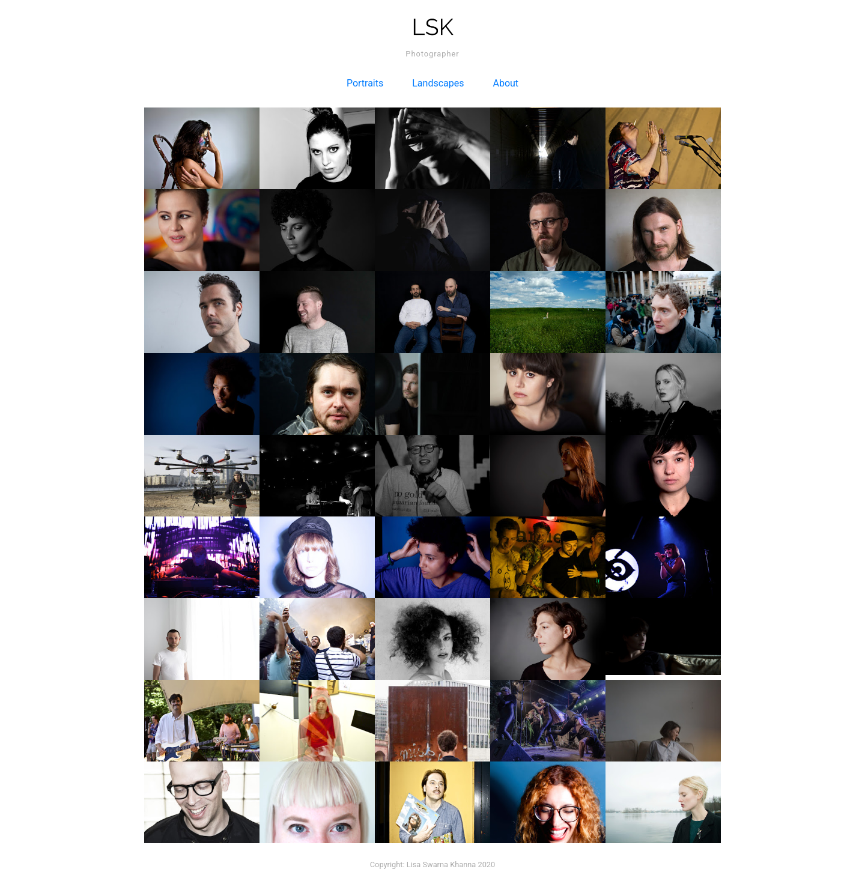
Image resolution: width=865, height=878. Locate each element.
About (506, 83)
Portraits (365, 83)
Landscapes (438, 83)
